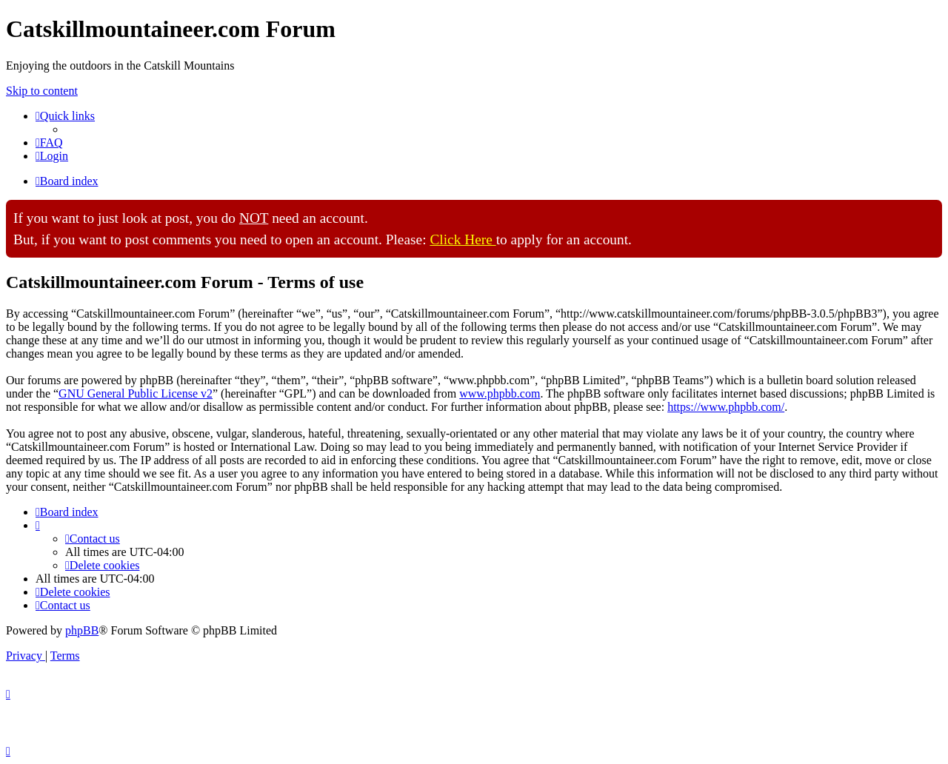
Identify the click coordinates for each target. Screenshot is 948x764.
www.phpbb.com (499, 393)
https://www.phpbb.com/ (725, 407)
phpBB (82, 630)
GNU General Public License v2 (136, 393)
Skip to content (42, 90)
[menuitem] (49, 142)
